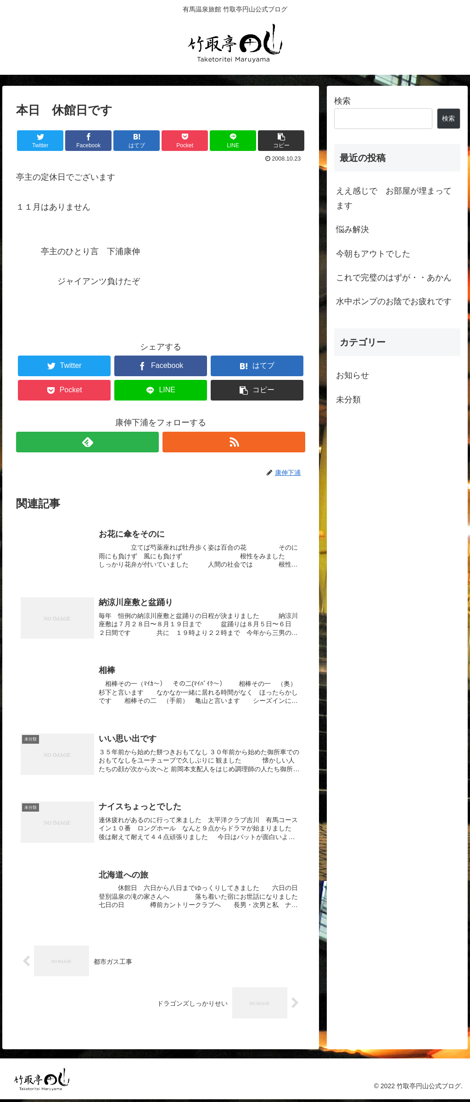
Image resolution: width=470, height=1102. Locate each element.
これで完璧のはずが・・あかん (394, 277)
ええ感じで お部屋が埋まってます (394, 198)
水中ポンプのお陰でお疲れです (394, 301)
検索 (342, 101)
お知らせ (352, 375)
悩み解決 (352, 229)
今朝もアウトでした (373, 253)
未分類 (348, 399)
